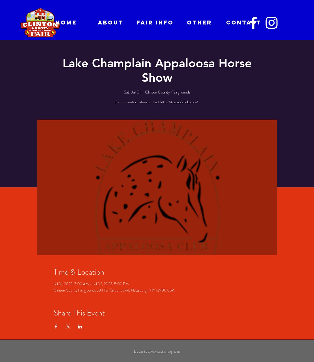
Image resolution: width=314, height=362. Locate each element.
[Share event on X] (68, 326)
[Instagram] (271, 23)
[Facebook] (253, 23)
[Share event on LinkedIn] (80, 326)
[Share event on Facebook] (56, 326)
